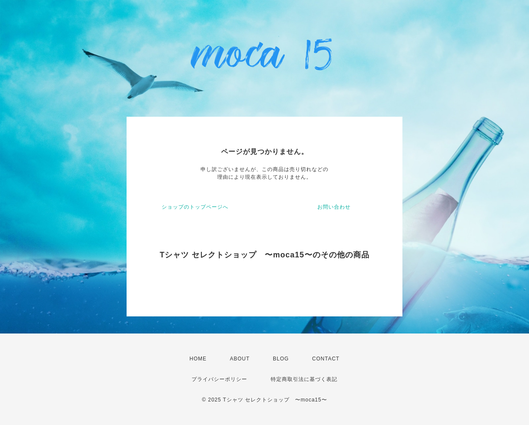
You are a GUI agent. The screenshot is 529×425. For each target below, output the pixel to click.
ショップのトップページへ (195, 207)
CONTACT (326, 359)
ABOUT (239, 359)
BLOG (281, 359)
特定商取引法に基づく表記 (304, 379)
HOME (198, 359)
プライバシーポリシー (219, 379)
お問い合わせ (334, 207)
